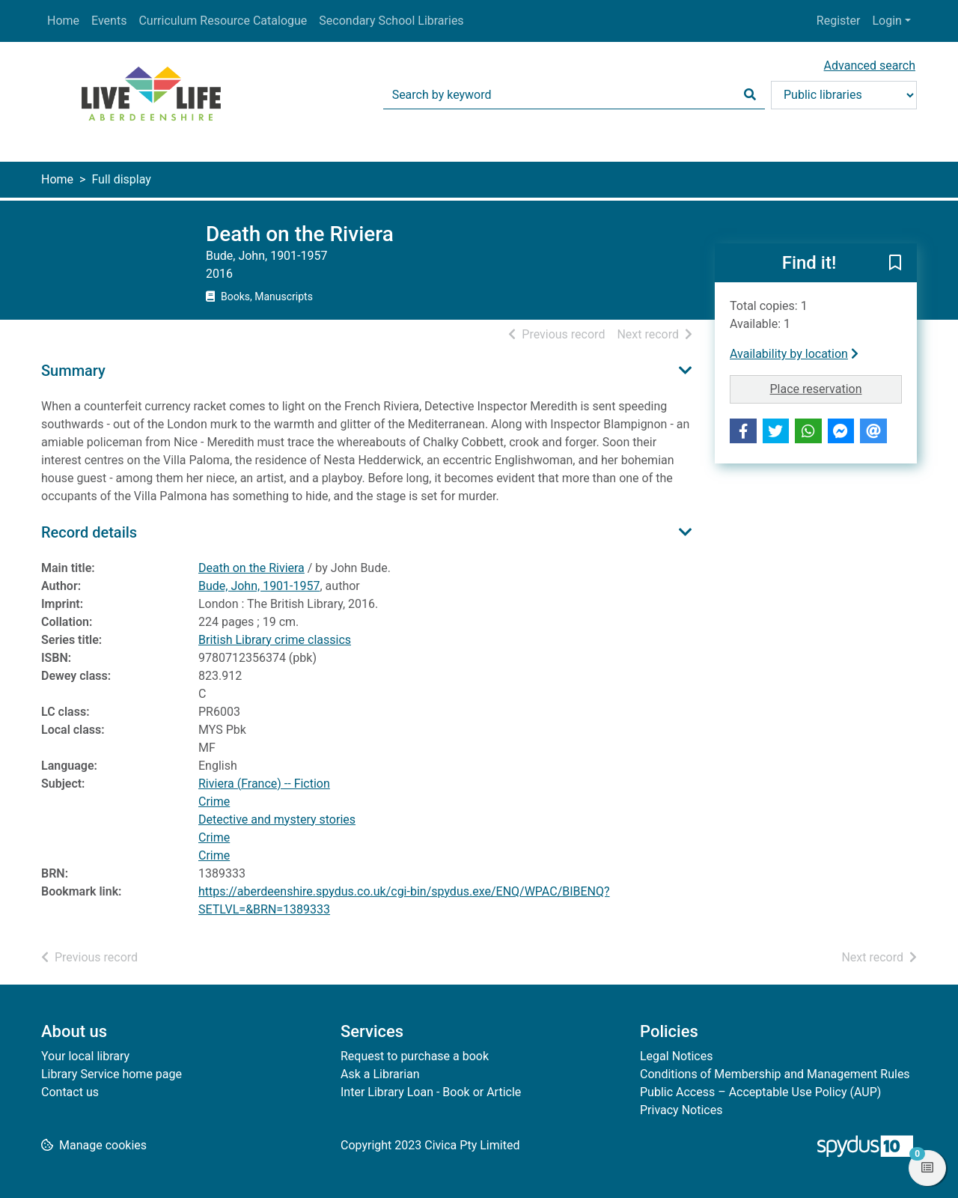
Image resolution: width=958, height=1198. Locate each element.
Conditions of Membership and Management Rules (775, 1074)
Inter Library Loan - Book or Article (431, 1092)
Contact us (70, 1092)
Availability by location (794, 354)
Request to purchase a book (415, 1056)
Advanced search (869, 65)
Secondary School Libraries (391, 20)
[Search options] (844, 95)
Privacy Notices (681, 1110)
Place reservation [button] (836, 388)
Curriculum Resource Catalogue (222, 20)
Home (63, 20)
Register (839, 20)
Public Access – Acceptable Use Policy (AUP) (760, 1092)
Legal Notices (676, 1056)
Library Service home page (111, 1074)
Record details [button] (89, 532)
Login (886, 20)
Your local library (85, 1056)
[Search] (750, 95)
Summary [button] (73, 371)
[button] (895, 263)
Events (108, 20)
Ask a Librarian (380, 1074)
